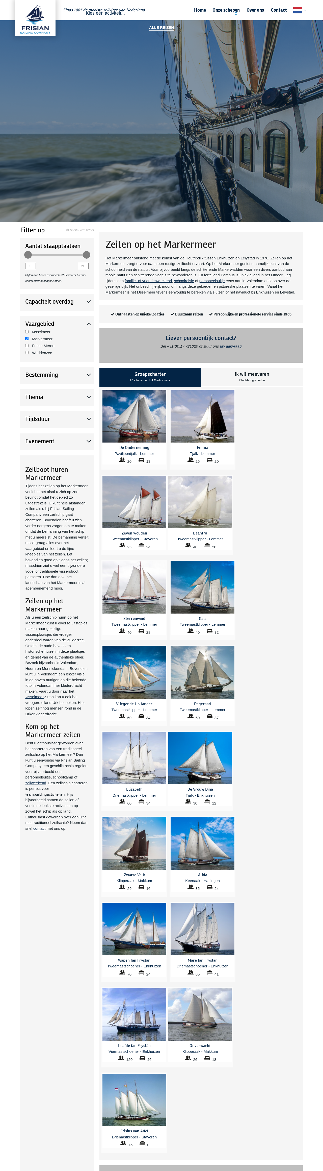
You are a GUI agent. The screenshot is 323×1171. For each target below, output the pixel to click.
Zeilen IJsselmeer (155, 1105)
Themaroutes (204, 1110)
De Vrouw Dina (100, 1153)
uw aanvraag (231, 346)
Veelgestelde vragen (104, 1093)
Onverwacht (150, 1153)
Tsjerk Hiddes (205, 1130)
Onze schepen (226, 10)
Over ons (255, 10)
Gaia (145, 1135)
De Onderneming (101, 1147)
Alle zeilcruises (100, 1105)
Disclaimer (299, 1127)
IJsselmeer (37, 332)
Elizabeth (95, 1158)
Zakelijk (21, 1099)
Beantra (94, 1135)
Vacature (301, 1116)
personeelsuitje (212, 281)
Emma (93, 1164)
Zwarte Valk (203, 1153)
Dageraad (96, 1141)
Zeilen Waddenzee (209, 1093)
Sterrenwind (150, 1158)
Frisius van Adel (153, 1130)
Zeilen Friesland (154, 1110)
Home (200, 10)
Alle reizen (161, 27)
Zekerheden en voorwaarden (285, 1110)
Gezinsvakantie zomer (211, 1099)
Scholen (21, 1093)
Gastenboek (298, 1099)
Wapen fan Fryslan (209, 1141)
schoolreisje (184, 281)
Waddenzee (38, 353)
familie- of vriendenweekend (148, 281)
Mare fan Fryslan (154, 1147)
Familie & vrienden (29, 1105)
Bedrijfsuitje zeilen (102, 1110)
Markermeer (38, 339)
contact (39, 828)
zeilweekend (35, 783)
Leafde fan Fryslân (156, 1141)
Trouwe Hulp (151, 1164)
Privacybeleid (297, 1121)
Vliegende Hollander (210, 1135)
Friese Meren (40, 346)
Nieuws (302, 1105)
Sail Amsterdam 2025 (211, 1105)
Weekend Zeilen (154, 1099)
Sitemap (301, 1133)
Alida (92, 1130)
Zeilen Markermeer (156, 1093)
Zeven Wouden (206, 1147)
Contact (279, 10)
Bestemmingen (100, 1099)
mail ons (223, 934)
